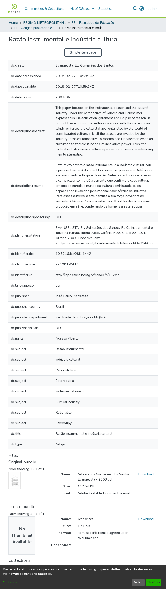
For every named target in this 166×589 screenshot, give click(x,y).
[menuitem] (81, 8)
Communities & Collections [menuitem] (44, 8)
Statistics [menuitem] (105, 8)
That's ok (153, 582)
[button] (14, 8)
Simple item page (83, 52)
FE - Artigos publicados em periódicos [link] (35, 27)
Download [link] (146, 474)
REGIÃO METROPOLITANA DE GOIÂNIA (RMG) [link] (44, 22)
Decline (138, 582)
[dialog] (83, 577)
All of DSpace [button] (80, 8)
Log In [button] (150, 8)
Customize (10, 582)
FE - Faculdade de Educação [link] (93, 22)
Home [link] (13, 22)
